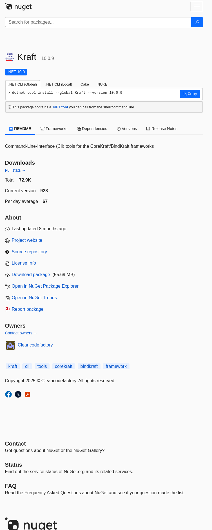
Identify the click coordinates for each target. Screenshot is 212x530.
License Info (24, 263)
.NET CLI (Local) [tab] (58, 84)
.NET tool (60, 107)
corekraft (63, 366)
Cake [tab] (85, 84)
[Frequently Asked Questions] (11, 486)
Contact (15, 443)
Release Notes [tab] (161, 128)
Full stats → (15, 170)
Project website (27, 240)
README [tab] (20, 128)
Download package (31, 274)
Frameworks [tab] (54, 128)
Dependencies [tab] (92, 128)
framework (116, 366)
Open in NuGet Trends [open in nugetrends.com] (34, 297)
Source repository (29, 251)
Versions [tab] (127, 128)
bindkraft (89, 366)
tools (42, 366)
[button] (190, 94)
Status (13, 465)
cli (27, 366)
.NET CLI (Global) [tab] (22, 84)
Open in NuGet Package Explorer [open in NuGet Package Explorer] (45, 286)
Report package (28, 309)
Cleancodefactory (35, 345)
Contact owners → (21, 333)
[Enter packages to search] (98, 22)
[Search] (197, 22)
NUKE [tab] (102, 84)
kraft (12, 366)
